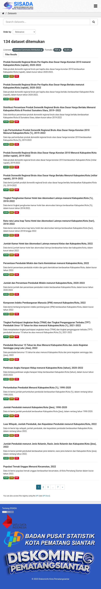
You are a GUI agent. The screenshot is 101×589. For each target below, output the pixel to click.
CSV (11, 76)
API (37, 496)
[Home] (3, 13)
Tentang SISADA (9, 508)
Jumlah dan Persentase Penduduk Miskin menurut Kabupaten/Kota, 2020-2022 (44, 283)
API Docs (46, 496)
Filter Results (11, 54)
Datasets (12, 13)
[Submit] (94, 22)
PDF (16, 76)
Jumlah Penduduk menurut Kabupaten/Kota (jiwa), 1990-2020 (35, 407)
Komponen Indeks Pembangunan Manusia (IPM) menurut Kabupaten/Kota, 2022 (44, 302)
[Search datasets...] (46, 22)
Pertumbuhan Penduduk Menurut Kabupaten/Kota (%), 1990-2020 (37, 387)
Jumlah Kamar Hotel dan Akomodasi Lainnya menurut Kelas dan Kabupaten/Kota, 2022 (48, 243)
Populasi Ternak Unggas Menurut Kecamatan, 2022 (29, 466)
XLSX (6, 76)
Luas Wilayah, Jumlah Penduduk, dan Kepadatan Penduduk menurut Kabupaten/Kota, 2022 (50, 424)
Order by (7, 32)
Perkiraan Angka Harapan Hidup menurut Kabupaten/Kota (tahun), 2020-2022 (43, 367)
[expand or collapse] (95, 6)
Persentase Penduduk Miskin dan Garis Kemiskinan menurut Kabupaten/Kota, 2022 (46, 263)
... (53, 487)
